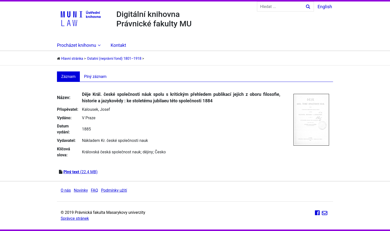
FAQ (94, 190)
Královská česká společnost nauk (111, 152)
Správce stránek (75, 218)
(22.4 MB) (80, 172)
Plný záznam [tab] (95, 76)
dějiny (148, 152)
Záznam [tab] (68, 76)
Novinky (81, 190)
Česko (160, 152)
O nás (66, 190)
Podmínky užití (114, 190)
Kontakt (118, 45)
